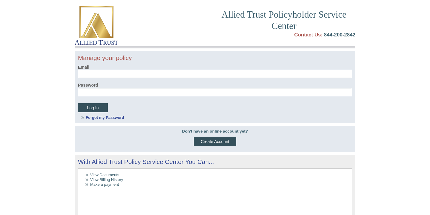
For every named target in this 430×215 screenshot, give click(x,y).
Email (83, 67)
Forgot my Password (105, 117)
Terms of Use (87, 175)
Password (88, 85)
